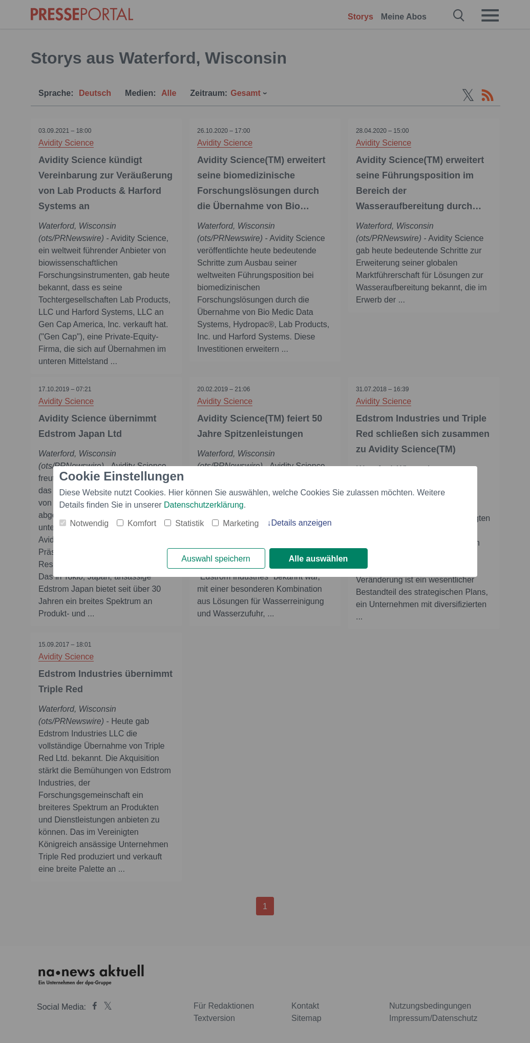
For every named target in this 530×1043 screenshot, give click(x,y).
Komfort (142, 523)
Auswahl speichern (215, 558)
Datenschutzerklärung (204, 504)
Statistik (189, 523)
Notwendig (89, 523)
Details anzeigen (301, 522)
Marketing (241, 523)
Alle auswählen (318, 558)
